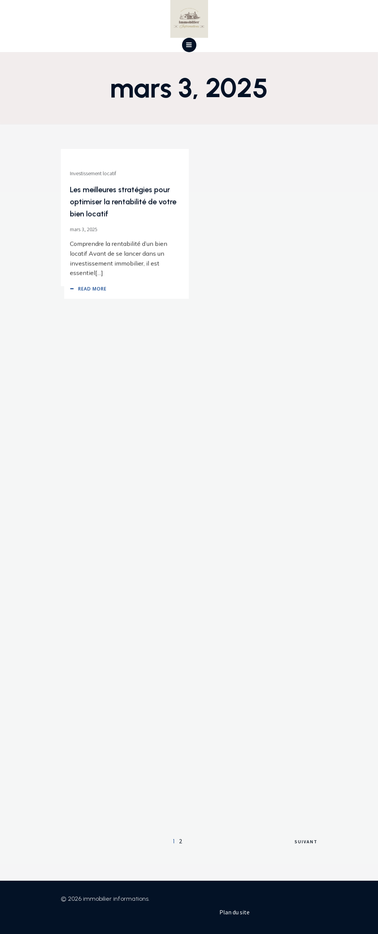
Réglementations (84, 303)
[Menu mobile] (189, 45)
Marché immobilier (86, 557)
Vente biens (78, 159)
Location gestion (84, 679)
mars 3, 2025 (80, 215)
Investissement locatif (222, 698)
